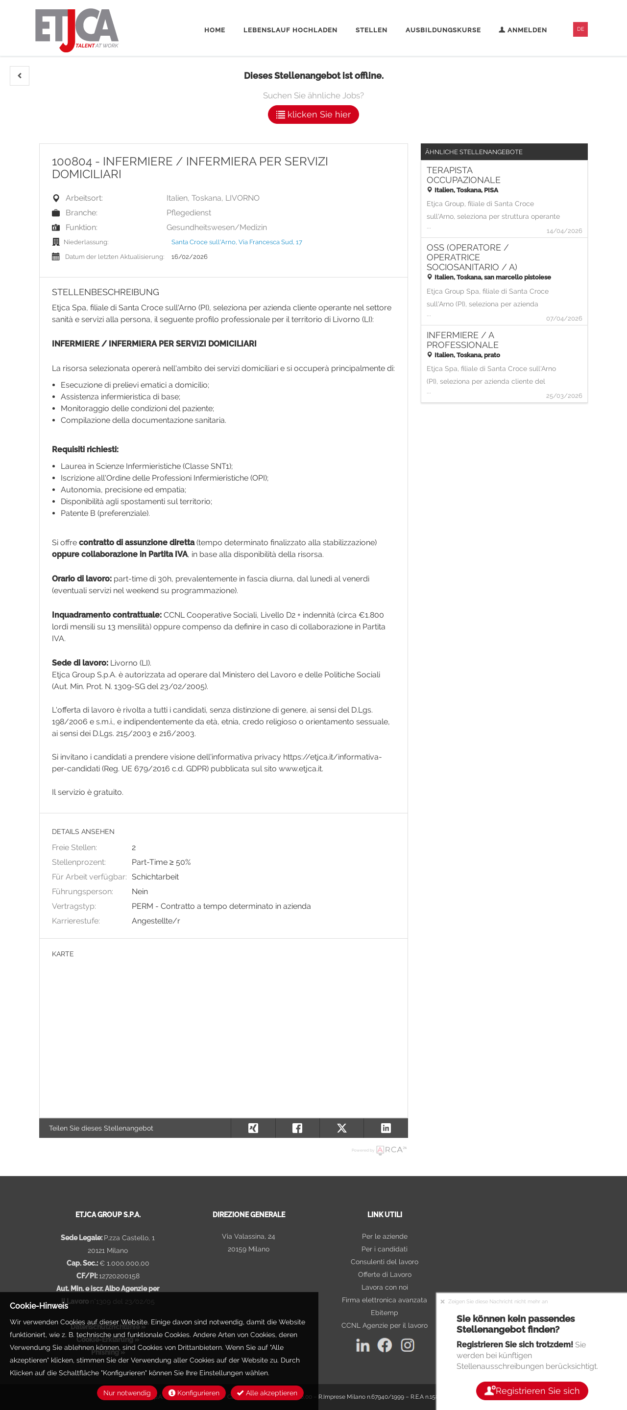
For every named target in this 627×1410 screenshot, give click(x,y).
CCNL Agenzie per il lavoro (384, 1325)
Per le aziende (385, 1236)
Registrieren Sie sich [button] (531, 1391)
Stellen (371, 30)
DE (580, 29)
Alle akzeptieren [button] (267, 1393)
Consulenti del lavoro (384, 1262)
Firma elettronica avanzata (384, 1300)
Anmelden (523, 30)
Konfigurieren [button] (194, 1393)
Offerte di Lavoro (384, 1274)
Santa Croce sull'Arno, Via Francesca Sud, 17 (236, 242)
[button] (19, 76)
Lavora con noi (385, 1287)
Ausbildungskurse (443, 30)
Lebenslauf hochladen (290, 30)
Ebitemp (384, 1313)
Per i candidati (385, 1249)
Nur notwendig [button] (127, 1393)
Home (214, 30)
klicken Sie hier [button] (313, 114)
